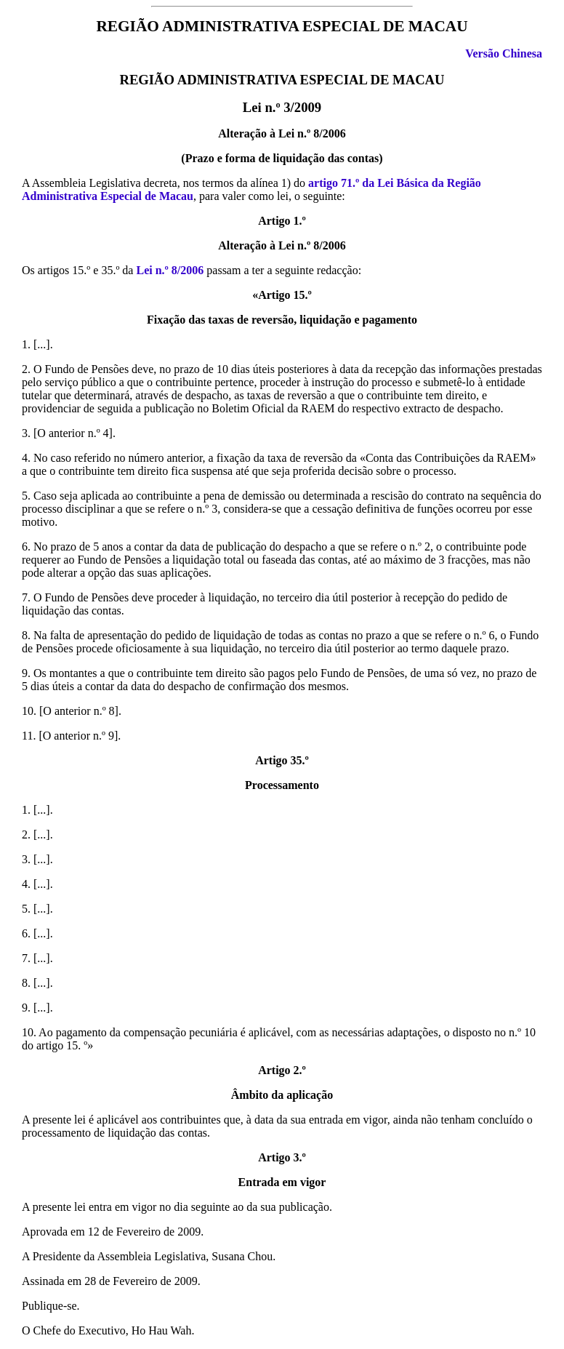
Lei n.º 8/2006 (170, 270)
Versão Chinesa (503, 53)
